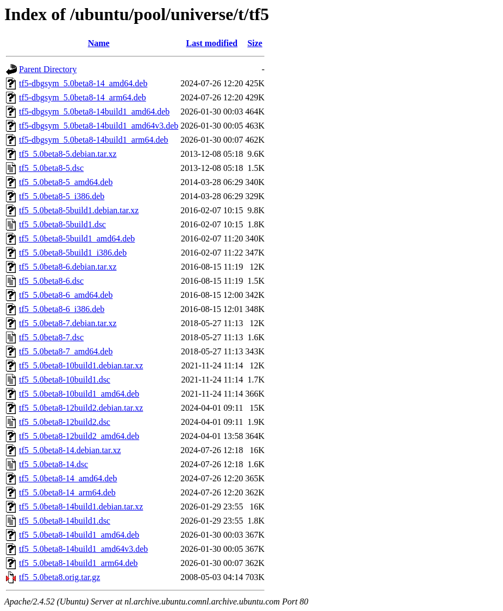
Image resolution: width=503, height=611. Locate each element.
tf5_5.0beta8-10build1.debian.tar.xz (81, 365)
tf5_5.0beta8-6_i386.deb (61, 309)
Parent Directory (48, 69)
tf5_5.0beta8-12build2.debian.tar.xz (81, 407)
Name (99, 43)
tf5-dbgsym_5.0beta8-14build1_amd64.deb (94, 111)
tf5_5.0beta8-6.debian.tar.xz (68, 266)
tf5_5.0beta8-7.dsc (51, 337)
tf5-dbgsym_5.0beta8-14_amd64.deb (83, 83)
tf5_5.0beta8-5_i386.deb (61, 196)
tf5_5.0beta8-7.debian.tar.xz (68, 323)
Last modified (212, 43)
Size (254, 43)
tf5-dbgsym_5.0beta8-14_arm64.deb (82, 97)
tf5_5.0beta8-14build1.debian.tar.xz (81, 506)
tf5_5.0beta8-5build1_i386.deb (73, 252)
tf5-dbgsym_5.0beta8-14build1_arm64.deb (93, 139)
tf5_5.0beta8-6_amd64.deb (65, 295)
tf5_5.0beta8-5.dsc (51, 168)
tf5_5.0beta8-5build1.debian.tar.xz (79, 210)
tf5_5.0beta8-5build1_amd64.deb (77, 238)
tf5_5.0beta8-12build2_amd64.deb (79, 436)
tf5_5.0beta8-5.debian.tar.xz (68, 153)
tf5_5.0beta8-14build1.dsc (64, 520)
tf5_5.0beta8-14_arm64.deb (67, 492)
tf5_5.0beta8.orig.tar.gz (59, 577)
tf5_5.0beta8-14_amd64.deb (68, 478)
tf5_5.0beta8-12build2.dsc (64, 422)
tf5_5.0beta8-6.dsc (51, 280)
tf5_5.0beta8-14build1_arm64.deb (78, 563)
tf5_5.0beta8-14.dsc (53, 464)
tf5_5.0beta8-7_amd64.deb (65, 351)
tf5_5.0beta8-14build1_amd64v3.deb (83, 548)
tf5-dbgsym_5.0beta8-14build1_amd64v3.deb (98, 125)
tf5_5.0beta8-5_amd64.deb (65, 182)
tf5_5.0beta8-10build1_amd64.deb (79, 393)
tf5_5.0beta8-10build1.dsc (64, 379)
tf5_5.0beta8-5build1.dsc (62, 224)
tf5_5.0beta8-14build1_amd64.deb (79, 534)
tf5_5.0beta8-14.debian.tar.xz (70, 450)
